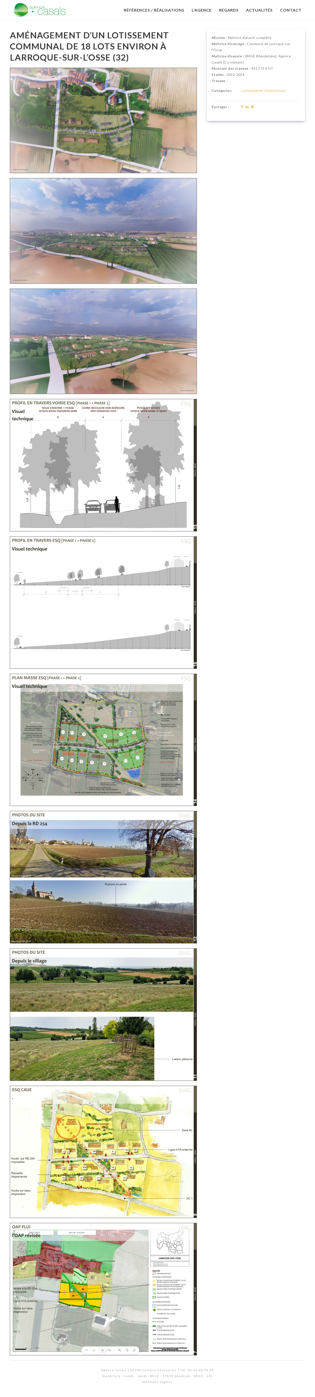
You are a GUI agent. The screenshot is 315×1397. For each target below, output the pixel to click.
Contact (290, 10)
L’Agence (202, 10)
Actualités (259, 10)
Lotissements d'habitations (263, 90)
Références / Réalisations (154, 10)
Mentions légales (157, 1382)
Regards (229, 10)
